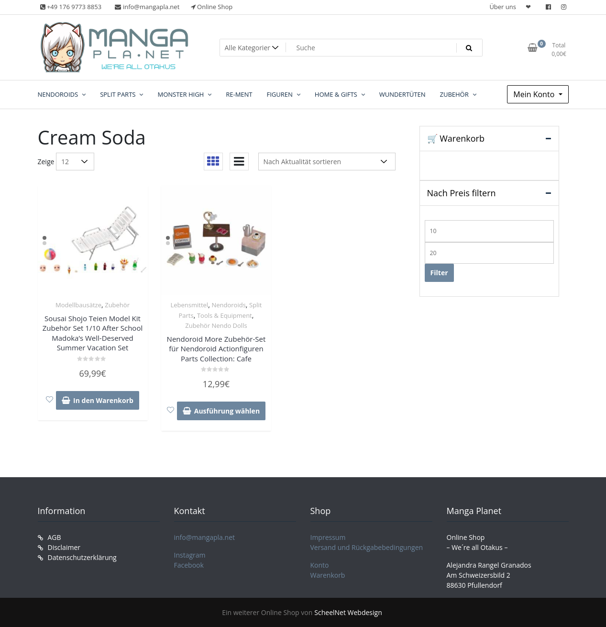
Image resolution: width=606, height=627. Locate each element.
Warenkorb (327, 575)
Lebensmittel (189, 305)
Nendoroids (228, 305)
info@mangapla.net (204, 537)
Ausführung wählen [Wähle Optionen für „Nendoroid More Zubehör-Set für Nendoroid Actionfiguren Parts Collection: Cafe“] (227, 410)
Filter (439, 272)
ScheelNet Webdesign (348, 612)
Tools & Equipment (224, 315)
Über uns (502, 6)
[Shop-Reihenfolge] (327, 161)
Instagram (190, 555)
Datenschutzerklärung (82, 557)
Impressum (328, 537)
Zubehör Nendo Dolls (216, 325)
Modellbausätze (78, 305)
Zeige (46, 161)
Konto (319, 565)
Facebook (189, 565)
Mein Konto (534, 94)
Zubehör (117, 305)
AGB (54, 537)
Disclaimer (64, 547)
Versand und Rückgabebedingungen (366, 547)
